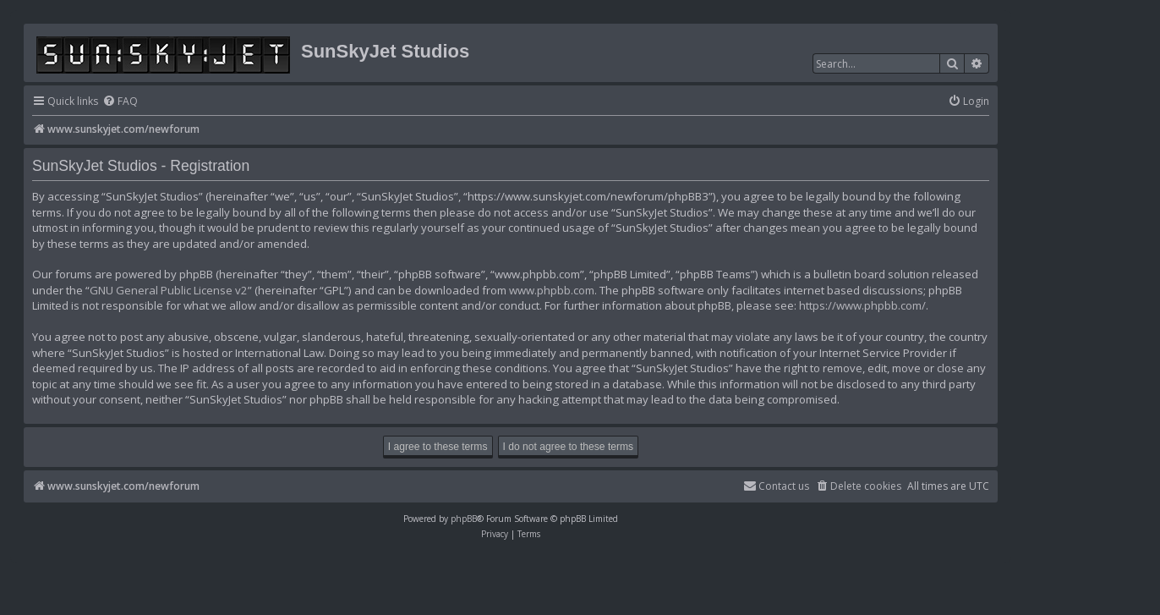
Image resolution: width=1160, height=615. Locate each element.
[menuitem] (120, 102)
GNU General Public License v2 (169, 290)
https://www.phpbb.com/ (862, 305)
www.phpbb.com (551, 290)
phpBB (464, 518)
